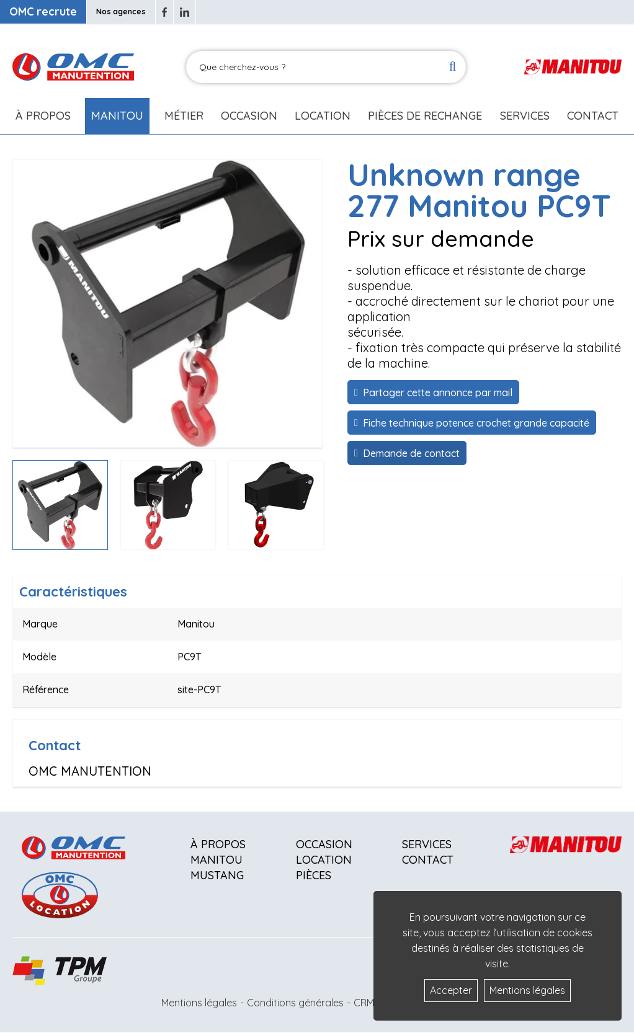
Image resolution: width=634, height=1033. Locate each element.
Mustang (217, 875)
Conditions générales (295, 1003)
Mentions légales (199, 1003)
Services (427, 844)
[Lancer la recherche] (452, 67)
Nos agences (121, 11)
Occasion (249, 116)
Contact (592, 116)
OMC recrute (43, 11)
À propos (218, 844)
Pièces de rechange (425, 116)
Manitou (117, 116)
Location (322, 116)
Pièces (313, 875)
